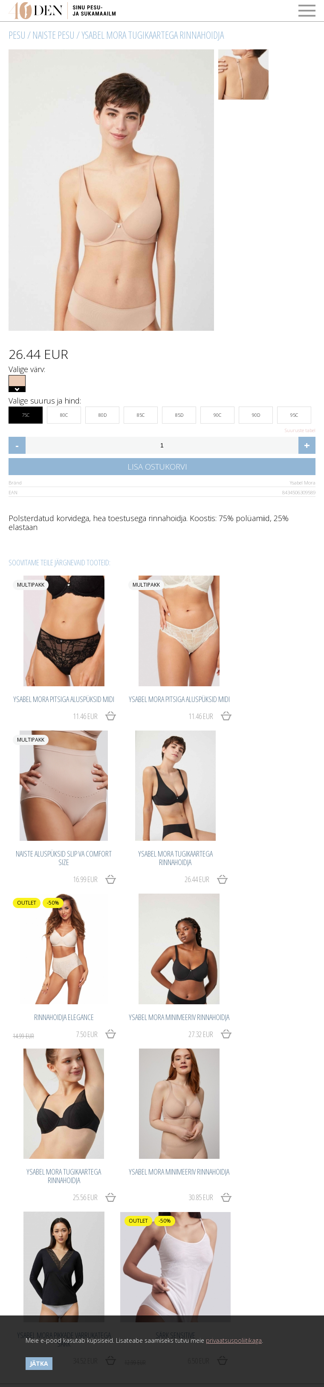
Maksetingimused (33, 1228)
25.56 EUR (73, 1017)
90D (256, 412)
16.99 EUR (281, 713)
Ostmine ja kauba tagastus (45, 1219)
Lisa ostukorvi (157, 466)
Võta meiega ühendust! (40, 1274)
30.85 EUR (177, 1017)
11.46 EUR (73, 713)
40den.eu (192, 1274)
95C (294, 412)
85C (141, 412)
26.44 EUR (73, 865)
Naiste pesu (53, 35)
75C (25, 412)
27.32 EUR (281, 865)
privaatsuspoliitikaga (234, 1340)
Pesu (17, 35)
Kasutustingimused (35, 1237)
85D (179, 412)
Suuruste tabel (300, 430)
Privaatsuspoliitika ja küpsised (49, 1246)
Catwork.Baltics (200, 1296)
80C (64, 412)
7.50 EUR (153, 865)
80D (102, 412)
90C (217, 412)
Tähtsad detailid (187, 1219)
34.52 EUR (281, 1017)
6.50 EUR (49, 1160)
